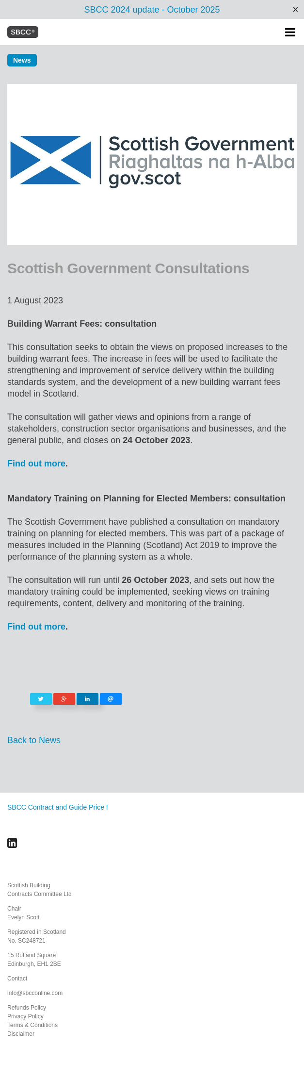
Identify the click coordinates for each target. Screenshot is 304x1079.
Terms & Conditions (32, 1025)
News (22, 60)
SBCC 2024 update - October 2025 (152, 10)
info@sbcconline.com (35, 993)
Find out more (36, 463)
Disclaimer (20, 1033)
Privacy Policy (25, 1016)
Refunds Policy (26, 1007)
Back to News (34, 740)
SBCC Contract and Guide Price (55, 807)
